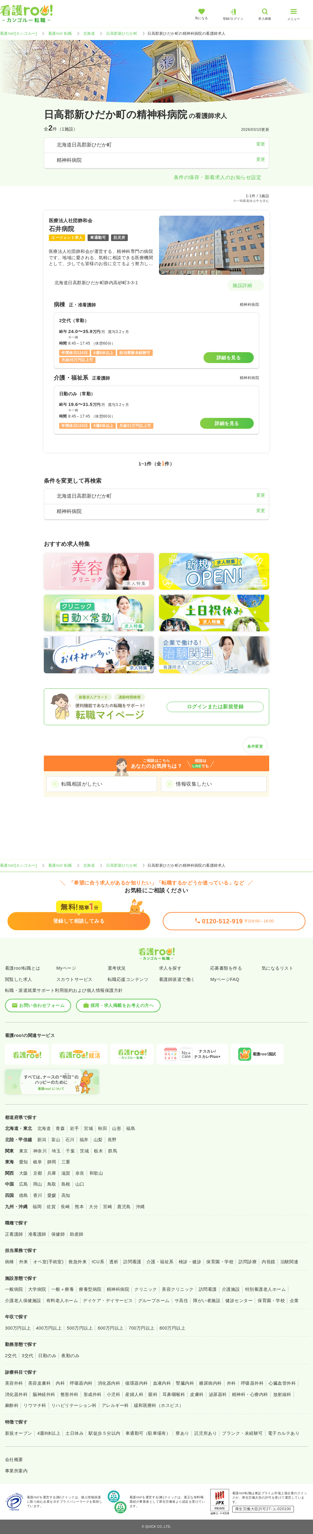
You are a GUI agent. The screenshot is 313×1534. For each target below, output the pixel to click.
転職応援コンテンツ (128, 979)
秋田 (102, 1128)
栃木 (98, 1150)
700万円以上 (142, 1328)
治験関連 (289, 1261)
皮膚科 (196, 1394)
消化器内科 (109, 1383)
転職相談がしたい (82, 784)
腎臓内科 (185, 1383)
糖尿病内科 (210, 1383)
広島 (23, 1184)
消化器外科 (16, 1394)
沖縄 (140, 1206)
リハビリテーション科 (74, 1405)
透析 (113, 1261)
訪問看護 (132, 1261)
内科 (60, 1383)
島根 (65, 1184)
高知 (65, 1195)
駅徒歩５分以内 (104, 1433)
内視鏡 (268, 1261)
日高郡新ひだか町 (121, 33)
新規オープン (18, 1433)
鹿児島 (124, 1206)
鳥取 (51, 1184)
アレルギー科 (115, 1405)
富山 (55, 1139)
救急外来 (78, 1261)
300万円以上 (18, 1328)
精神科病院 (118, 1289)
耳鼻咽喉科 (173, 1394)
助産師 (76, 1234)
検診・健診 (190, 1261)
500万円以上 (80, 1328)
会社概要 (14, 1459)
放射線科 (282, 1394)
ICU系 (98, 1261)
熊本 (79, 1206)
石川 (69, 1139)
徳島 (23, 1195)
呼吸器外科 (252, 1383)
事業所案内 (16, 1470)
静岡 (51, 1161)
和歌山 (96, 1173)
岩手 (74, 1128)
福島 (130, 1128)
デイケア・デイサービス (108, 1300)
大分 (93, 1206)
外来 (23, 1261)
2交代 (11, 1355)
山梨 (98, 1139)
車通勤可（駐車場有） (148, 1433)
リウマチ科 (34, 1405)
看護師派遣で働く (177, 979)
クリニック (145, 1289)
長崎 (65, 1206)
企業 (294, 1300)
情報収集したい (194, 784)
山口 (80, 1184)
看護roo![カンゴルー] (18, 33)
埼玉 (56, 1150)
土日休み (74, 1433)
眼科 (152, 1394)
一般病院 (14, 1289)
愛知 (23, 1161)
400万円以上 (49, 1328)
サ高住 (181, 1300)
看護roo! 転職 (60, 33)
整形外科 (69, 1394)
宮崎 (107, 1206)
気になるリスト (277, 968)
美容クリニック (177, 1289)
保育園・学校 (219, 1261)
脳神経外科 (44, 1394)
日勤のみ (47, 1355)
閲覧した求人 (18, 979)
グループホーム (154, 1300)
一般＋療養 (62, 1289)
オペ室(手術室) (48, 1261)
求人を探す (170, 968)
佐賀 (51, 1206)
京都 (37, 1173)
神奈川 (40, 1150)
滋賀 (65, 1173)
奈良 (80, 1173)
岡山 (37, 1184)
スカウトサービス (74, 979)
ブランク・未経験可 (242, 1433)
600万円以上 (111, 1328)
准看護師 (37, 1234)
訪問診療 (248, 1261)
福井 (84, 1139)
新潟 (41, 1139)
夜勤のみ (70, 1355)
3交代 (27, 1355)
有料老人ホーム (62, 1300)
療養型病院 (90, 1289)
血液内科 (162, 1383)
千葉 (70, 1150)
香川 (37, 1195)
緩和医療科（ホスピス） (159, 1405)
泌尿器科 (218, 1394)
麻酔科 (11, 1405)
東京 (23, 1150)
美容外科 (14, 1383)
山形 (116, 1128)
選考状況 (117, 968)
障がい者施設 (206, 1300)
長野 (112, 1139)
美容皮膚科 (39, 1383)
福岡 (37, 1206)
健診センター (239, 1300)
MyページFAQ (224, 979)
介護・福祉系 (160, 1261)
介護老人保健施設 (23, 1300)
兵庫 (51, 1173)
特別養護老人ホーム (265, 1289)
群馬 (112, 1150)
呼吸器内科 (81, 1383)
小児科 (113, 1394)
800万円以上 (173, 1328)
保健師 (58, 1234)
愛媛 (51, 1195)
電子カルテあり (284, 1433)
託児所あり (205, 1433)
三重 (65, 1161)
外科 (231, 1383)
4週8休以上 (48, 1433)
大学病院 (37, 1289)
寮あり (182, 1433)
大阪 (23, 1173)
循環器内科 (136, 1383)
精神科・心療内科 (250, 1394)
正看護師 (14, 1234)
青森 (60, 1128)
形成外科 (93, 1394)
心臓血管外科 (282, 1383)
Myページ (66, 968)
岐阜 (37, 1161)
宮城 (88, 1128)
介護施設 (231, 1289)
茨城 (84, 1150)
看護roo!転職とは (22, 968)
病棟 (9, 1261)
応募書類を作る (226, 968)
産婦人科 (134, 1394)
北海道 (89, 33)
